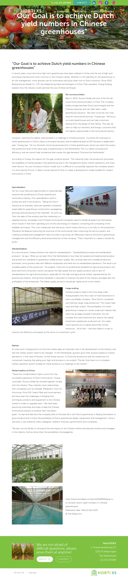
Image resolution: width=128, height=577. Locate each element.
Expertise (64, 11)
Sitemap (32, 573)
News (111, 11)
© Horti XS (19, 573)
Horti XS (97, 11)
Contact (82, 3)
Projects (81, 11)
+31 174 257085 (108, 560)
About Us (44, 559)
